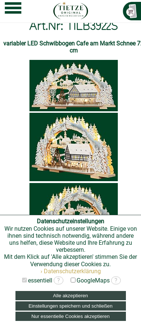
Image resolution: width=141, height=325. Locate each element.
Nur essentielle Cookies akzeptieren (70, 316)
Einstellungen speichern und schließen (70, 306)
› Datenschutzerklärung (70, 271)
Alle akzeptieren (70, 295)
